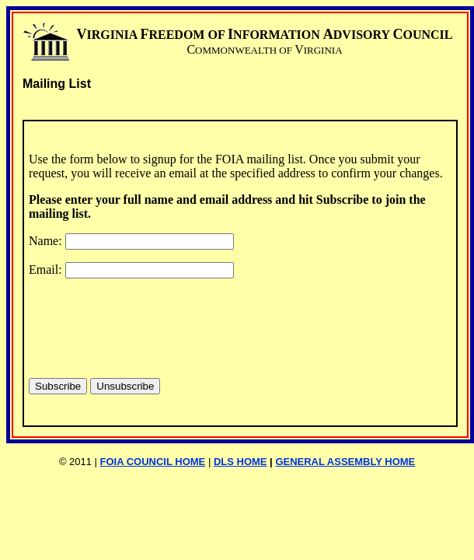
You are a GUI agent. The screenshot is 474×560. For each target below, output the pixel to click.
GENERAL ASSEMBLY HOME (345, 461)
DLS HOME (240, 461)
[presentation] (147, 321)
